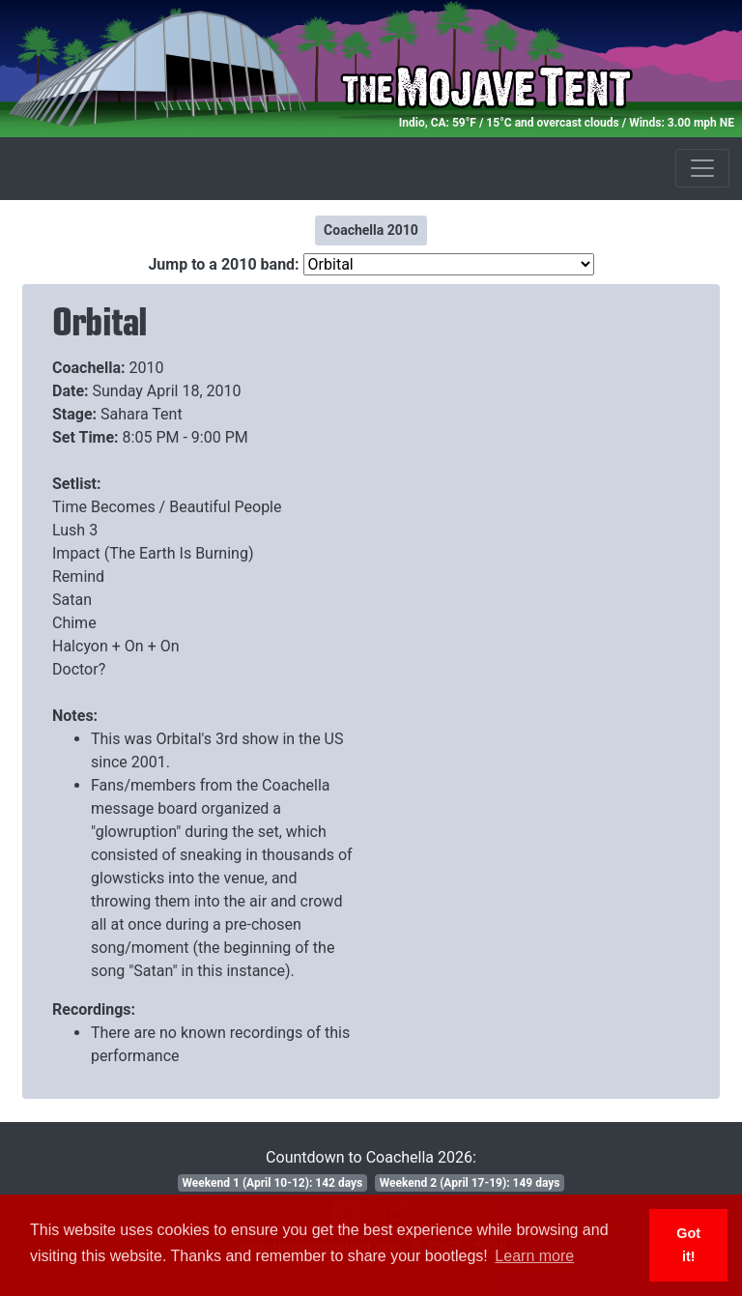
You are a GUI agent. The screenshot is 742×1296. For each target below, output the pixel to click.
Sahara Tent (141, 414)
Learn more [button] (534, 1256)
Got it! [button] (688, 1244)
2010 (146, 368)
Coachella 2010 (371, 230)
